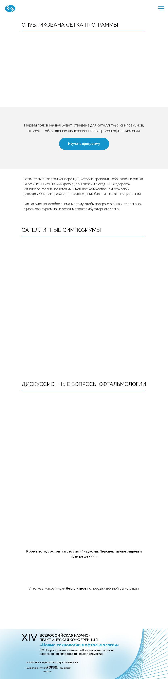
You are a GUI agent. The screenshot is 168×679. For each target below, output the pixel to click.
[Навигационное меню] (161, 8)
